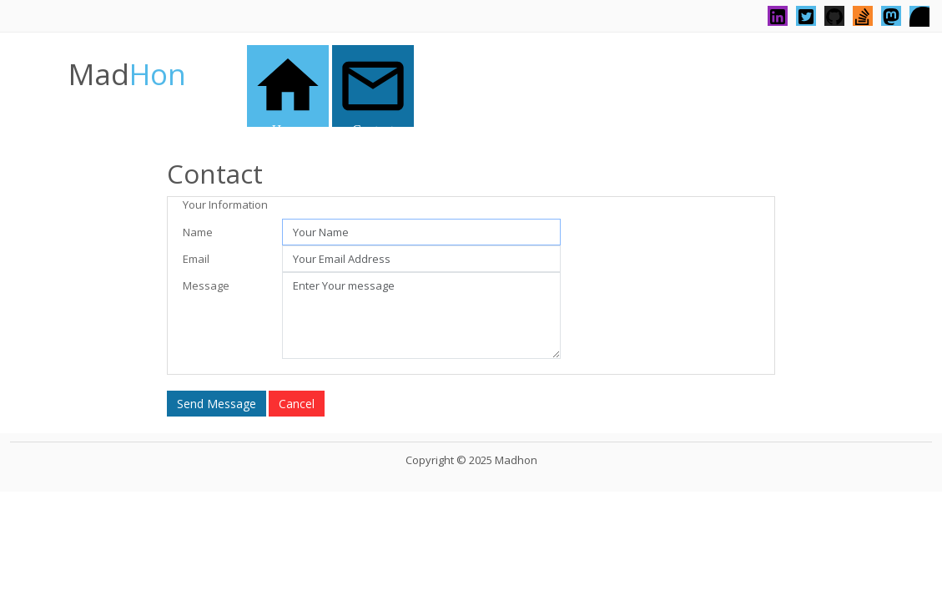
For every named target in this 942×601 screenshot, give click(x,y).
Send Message (216, 404)
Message (206, 285)
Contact (373, 88)
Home (288, 88)
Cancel (297, 404)
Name (198, 232)
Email (196, 258)
